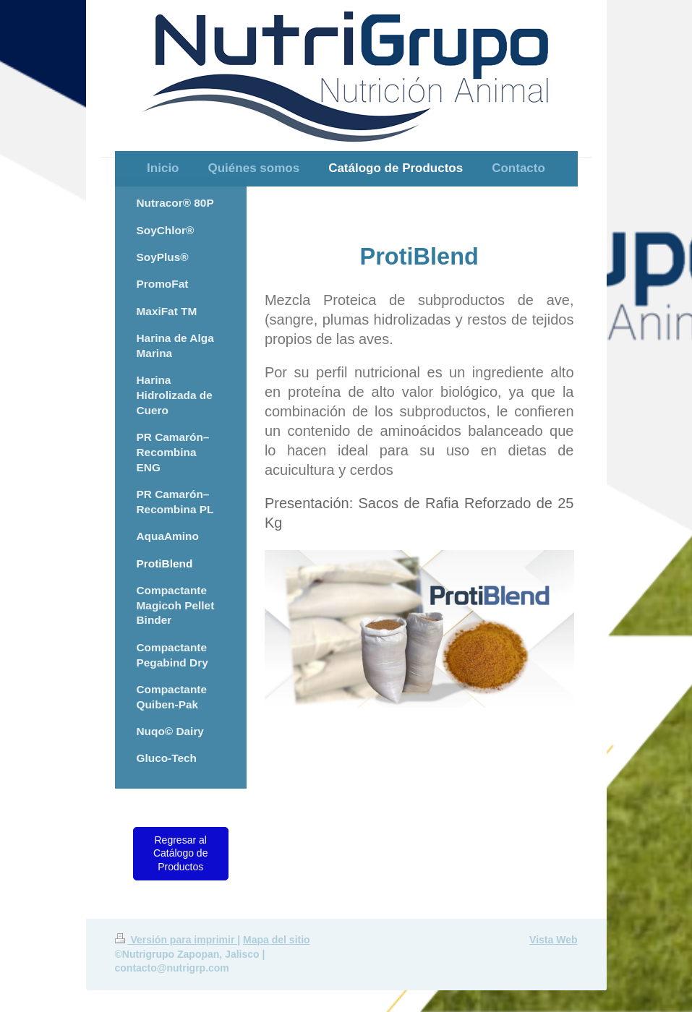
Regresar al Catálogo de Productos (180, 853)
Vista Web (553, 939)
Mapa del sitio (276, 939)
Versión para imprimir (176, 939)
